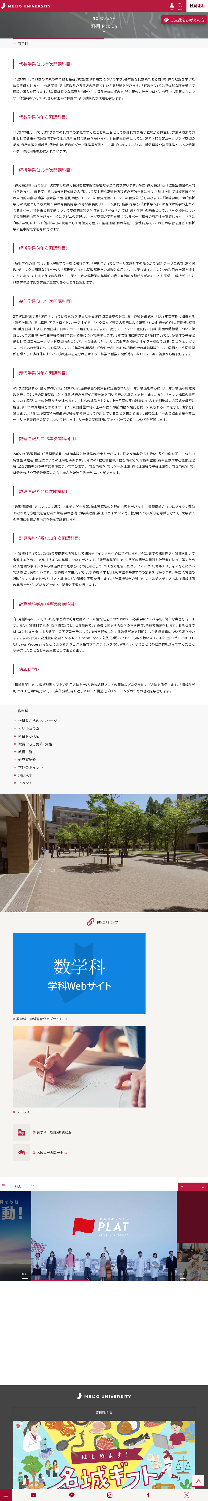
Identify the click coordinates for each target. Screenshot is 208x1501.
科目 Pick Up (28, 736)
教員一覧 (25, 751)
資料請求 (104, 1412)
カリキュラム (29, 728)
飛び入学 (25, 775)
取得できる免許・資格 (35, 744)
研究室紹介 (27, 759)
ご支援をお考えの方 (183, 20)
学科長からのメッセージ (37, 720)
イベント (25, 783)
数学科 (23, 43)
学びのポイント (30, 767)
